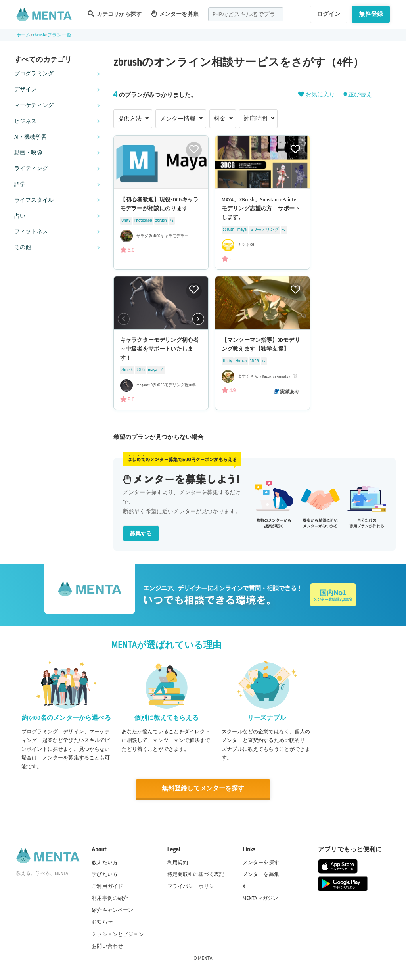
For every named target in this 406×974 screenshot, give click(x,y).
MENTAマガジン (260, 898)
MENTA (205, 958)
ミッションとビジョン (118, 934)
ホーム (23, 35)
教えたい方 (105, 862)
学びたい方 (105, 874)
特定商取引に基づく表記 (196, 874)
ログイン (329, 14)
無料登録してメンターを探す (203, 788)
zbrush (39, 35)
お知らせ (102, 922)
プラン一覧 (59, 35)
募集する (141, 534)
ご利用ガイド (107, 886)
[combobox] (245, 14)
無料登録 (371, 14)
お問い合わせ (107, 946)
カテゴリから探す (115, 13)
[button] (198, 319)
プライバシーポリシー (193, 886)
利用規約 (177, 862)
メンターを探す (261, 862)
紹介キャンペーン (112, 910)
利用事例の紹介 (110, 898)
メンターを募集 (175, 13)
